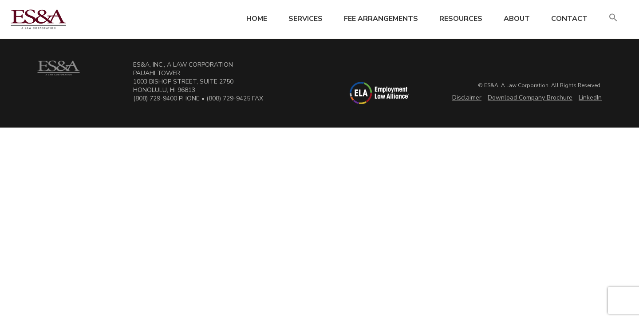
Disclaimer (466, 97)
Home (256, 19)
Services (305, 19)
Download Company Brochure (530, 97)
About (517, 19)
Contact (569, 19)
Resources (460, 19)
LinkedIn (590, 97)
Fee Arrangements (381, 19)
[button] (613, 18)
